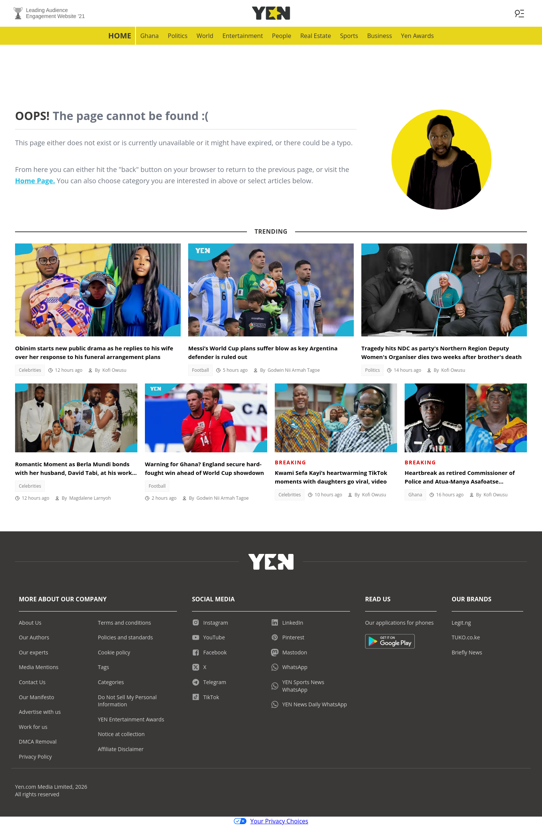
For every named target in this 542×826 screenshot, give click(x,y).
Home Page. (35, 181)
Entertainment (242, 36)
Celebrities (30, 370)
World (204, 36)
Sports (349, 36)
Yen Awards (417, 36)
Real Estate (315, 36)
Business (379, 36)
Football (200, 370)
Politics (177, 36)
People (281, 36)
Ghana (149, 36)
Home (119, 36)
